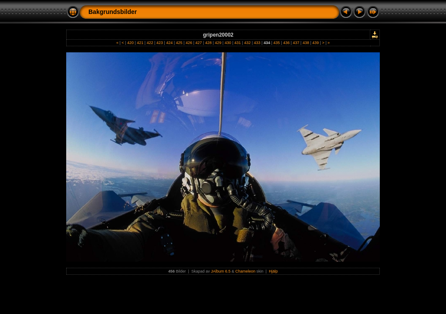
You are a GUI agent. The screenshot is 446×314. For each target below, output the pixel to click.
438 (305, 43)
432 (247, 43)
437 (296, 43)
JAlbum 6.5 (220, 271)
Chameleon (245, 271)
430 (227, 43)
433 (257, 43)
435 (276, 43)
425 (179, 43)
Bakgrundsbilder (112, 11)
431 (237, 43)
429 (218, 43)
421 (140, 43)
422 (149, 43)
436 (286, 43)
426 (189, 43)
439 (315, 43)
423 (159, 43)
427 (198, 43)
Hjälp (273, 271)
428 (208, 43)
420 (130, 43)
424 (169, 43)
